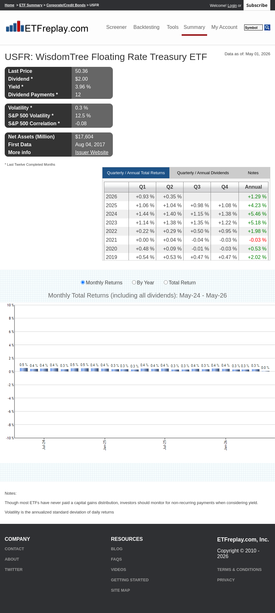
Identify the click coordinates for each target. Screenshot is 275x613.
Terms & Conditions (239, 569)
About (12, 559)
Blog (117, 548)
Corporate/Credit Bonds (66, 5)
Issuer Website (91, 152)
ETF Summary (30, 5)
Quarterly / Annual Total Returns (136, 172)
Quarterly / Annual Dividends (203, 172)
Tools (173, 27)
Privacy (226, 580)
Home (9, 5)
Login (232, 5)
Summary (194, 27)
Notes (253, 172)
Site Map (120, 590)
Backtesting (147, 27)
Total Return (182, 282)
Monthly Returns (104, 282)
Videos (118, 569)
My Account (225, 27)
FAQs (116, 559)
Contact (14, 548)
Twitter (14, 569)
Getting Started (130, 580)
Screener (116, 27)
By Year (145, 282)
